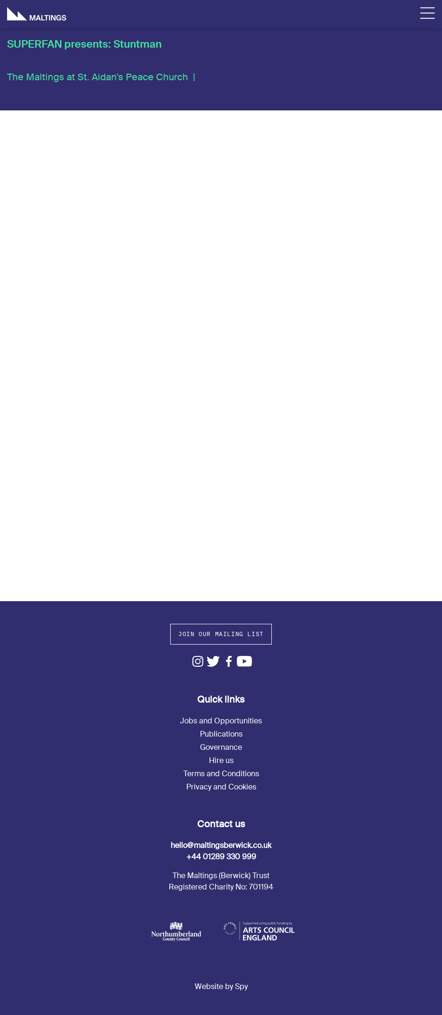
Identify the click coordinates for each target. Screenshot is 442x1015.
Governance (221, 747)
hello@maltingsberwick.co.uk (221, 845)
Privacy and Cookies (221, 787)
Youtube (244, 661)
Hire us (221, 760)
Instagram (198, 661)
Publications (221, 734)
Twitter (213, 661)
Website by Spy (221, 986)
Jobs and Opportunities (221, 721)
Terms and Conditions (221, 774)
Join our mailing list (221, 634)
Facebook (229, 661)
